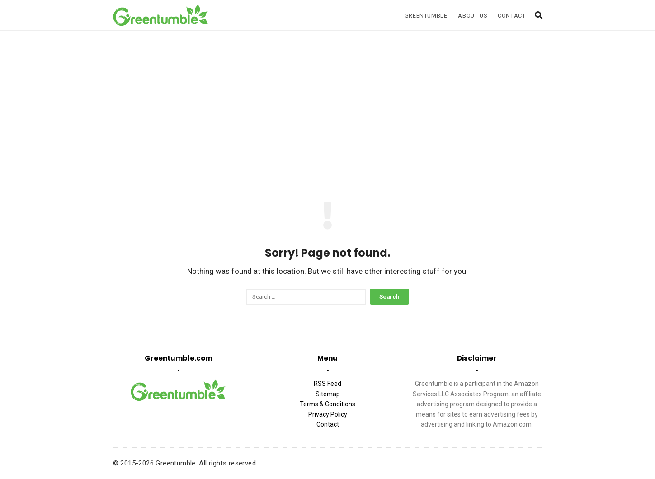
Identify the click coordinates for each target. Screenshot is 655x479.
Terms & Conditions (327, 404)
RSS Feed (327, 383)
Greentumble (426, 15)
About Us (472, 15)
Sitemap (328, 394)
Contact (511, 15)
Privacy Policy (327, 414)
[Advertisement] (328, 107)
